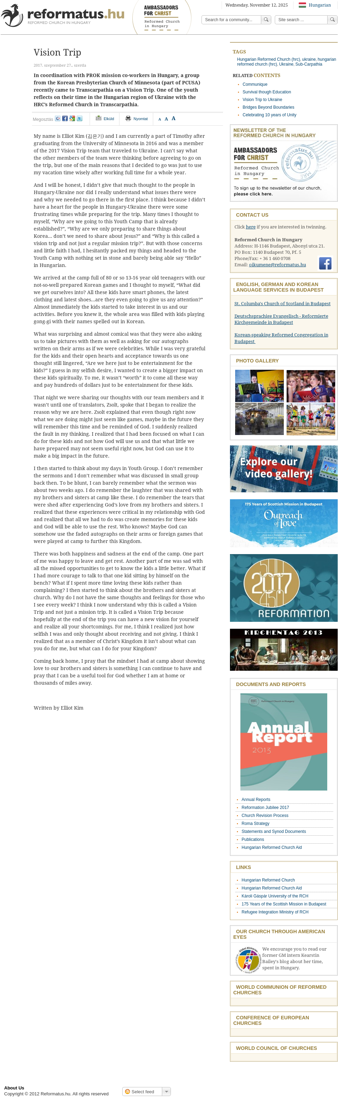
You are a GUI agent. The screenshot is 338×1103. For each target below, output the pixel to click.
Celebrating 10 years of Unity (270, 114)
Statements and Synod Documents (274, 831)
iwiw (57, 118)
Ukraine (286, 64)
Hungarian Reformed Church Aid (272, 847)
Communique (255, 84)
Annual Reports (256, 799)
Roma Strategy (256, 823)
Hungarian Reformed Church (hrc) (268, 59)
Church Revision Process (265, 815)
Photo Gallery (257, 361)
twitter (79, 118)
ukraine (308, 59)
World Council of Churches (276, 1048)
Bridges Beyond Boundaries (269, 107)
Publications (253, 839)
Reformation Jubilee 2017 (265, 807)
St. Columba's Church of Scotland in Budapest (282, 303)
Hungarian (315, 5)
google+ (72, 118)
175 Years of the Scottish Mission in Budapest (284, 904)
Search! (332, 19)
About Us (14, 1088)
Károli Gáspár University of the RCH (275, 896)
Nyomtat (140, 119)
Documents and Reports (271, 684)
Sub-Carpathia (308, 64)
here (251, 226)
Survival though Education (267, 92)
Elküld (109, 119)
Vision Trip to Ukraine (262, 99)
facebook (65, 118)
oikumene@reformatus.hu (277, 264)
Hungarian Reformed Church (268, 880)
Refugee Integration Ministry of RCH (275, 912)
